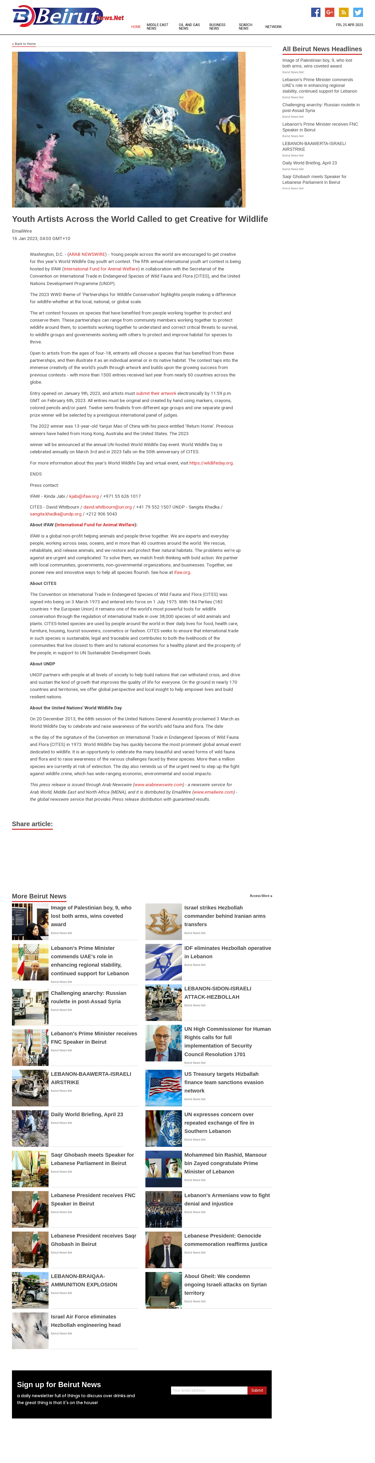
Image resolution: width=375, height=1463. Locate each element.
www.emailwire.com (213, 792)
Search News (245, 26)
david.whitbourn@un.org (107, 507)
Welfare (130, 269)
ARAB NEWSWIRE (87, 254)
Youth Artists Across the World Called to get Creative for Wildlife (140, 219)
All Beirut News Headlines (322, 49)
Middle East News (157, 26)
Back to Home (24, 44)
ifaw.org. (182, 572)
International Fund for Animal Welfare (95, 524)
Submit (257, 1390)
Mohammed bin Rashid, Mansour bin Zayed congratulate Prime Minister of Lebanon (225, 1163)
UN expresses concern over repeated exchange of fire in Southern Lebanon (219, 1122)
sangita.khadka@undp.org (56, 514)
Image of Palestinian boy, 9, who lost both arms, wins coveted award (91, 916)
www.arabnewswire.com (158, 784)
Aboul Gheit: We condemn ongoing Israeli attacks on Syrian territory (225, 1284)
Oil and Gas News (189, 26)
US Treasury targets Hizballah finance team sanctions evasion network (224, 1082)
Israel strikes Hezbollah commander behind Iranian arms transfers (225, 916)
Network (273, 27)
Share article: (32, 824)
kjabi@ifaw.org (84, 496)
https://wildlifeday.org (211, 463)
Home (136, 27)
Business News (218, 26)
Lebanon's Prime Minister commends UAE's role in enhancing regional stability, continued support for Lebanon (319, 85)
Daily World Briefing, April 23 (87, 1114)
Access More (260, 896)
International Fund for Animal (92, 269)
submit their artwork (156, 393)
